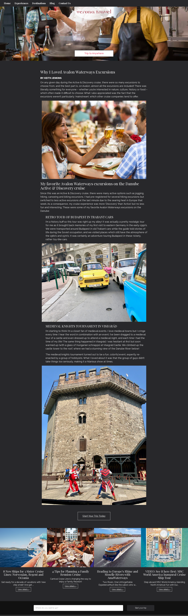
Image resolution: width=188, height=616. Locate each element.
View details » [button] (23, 589)
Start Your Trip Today (94, 516)
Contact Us (64, 3)
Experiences (21, 3)
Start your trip (140, 608)
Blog (52, 3)
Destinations (39, 3)
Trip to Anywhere (94, 53)
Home (7, 3)
